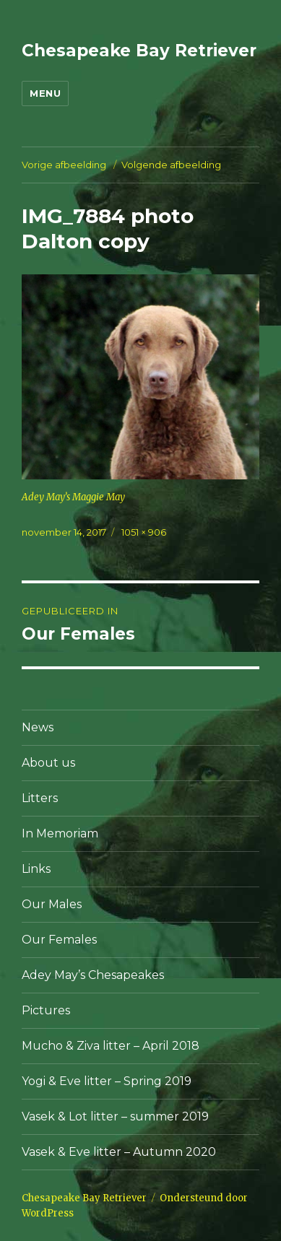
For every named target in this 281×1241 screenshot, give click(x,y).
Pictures (46, 1010)
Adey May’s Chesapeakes (93, 975)
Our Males (52, 904)
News (37, 727)
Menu (45, 93)
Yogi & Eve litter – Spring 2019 (106, 1081)
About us (48, 763)
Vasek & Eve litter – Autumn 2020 (119, 1152)
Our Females (59, 939)
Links (36, 869)
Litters (40, 798)
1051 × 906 (143, 532)
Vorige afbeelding (64, 164)
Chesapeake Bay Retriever (139, 50)
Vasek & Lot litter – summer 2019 (115, 1116)
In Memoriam (60, 833)
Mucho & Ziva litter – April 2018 (110, 1046)
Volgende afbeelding (171, 164)
